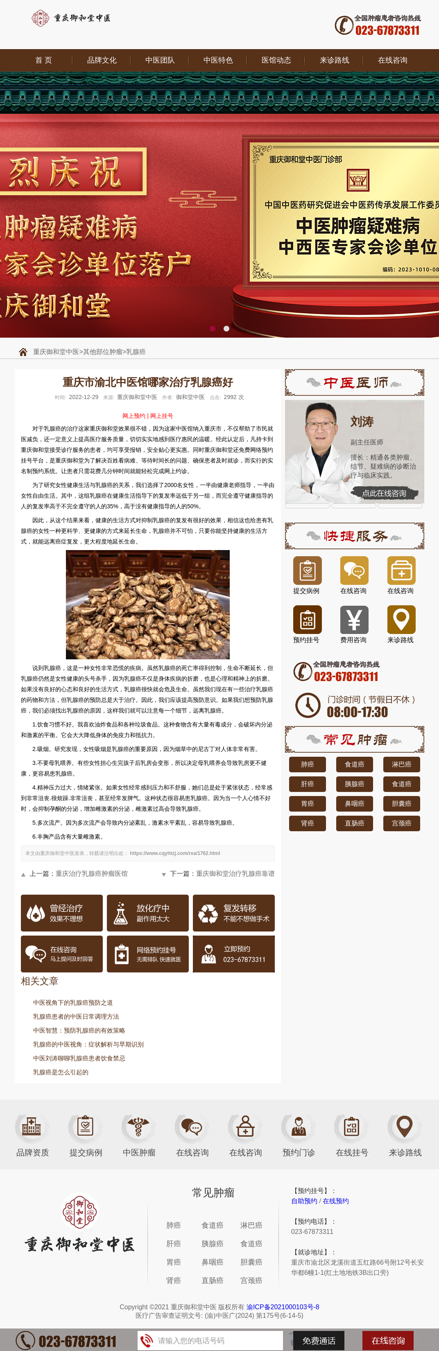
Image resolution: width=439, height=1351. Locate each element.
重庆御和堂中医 (56, 351)
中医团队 (160, 60)
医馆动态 (276, 60)
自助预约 (304, 1201)
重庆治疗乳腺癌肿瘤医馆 (92, 873)
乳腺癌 (136, 351)
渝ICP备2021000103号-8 (283, 1307)
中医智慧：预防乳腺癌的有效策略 (79, 1030)
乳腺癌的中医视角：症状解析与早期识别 (88, 1044)
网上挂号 (161, 416)
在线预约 (336, 1201)
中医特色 (218, 60)
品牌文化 (102, 60)
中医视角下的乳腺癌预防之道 (73, 1002)
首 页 (43, 60)
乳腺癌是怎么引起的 (60, 1072)
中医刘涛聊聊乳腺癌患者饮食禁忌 (79, 1058)
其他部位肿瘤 (102, 351)
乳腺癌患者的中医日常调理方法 (76, 1016)
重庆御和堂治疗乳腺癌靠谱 (235, 873)
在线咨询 (392, 60)
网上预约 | (135, 416)
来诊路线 (334, 60)
